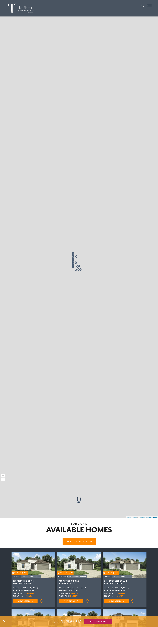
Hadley (28, 596)
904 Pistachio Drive (69, 582)
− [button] (3, 479)
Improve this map (152, 517)
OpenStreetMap (143, 517)
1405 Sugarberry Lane (115, 582)
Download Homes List (79, 541)
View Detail (24, 601)
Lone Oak (29, 593)
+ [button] (3, 476)
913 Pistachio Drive (23, 582)
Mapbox (135, 517)
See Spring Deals (98, 621)
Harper (119, 596)
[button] (20, 573)
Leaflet (129, 517)
